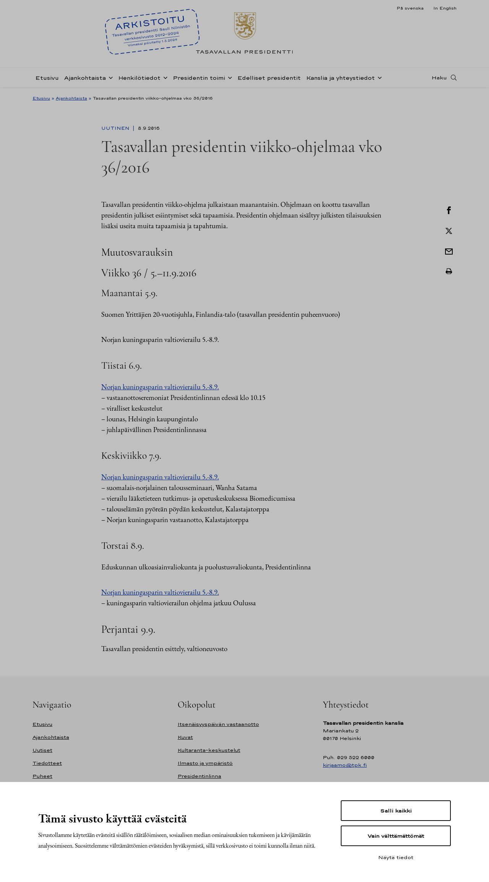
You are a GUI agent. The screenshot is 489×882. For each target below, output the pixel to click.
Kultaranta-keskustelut (209, 750)
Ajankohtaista (85, 77)
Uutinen (116, 128)
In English (445, 8)
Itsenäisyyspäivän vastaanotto (218, 724)
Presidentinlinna (199, 776)
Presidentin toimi (199, 77)
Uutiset (42, 750)
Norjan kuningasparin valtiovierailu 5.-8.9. (160, 387)
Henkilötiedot (139, 77)
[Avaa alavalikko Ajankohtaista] (109, 77)
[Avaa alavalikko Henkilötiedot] (163, 77)
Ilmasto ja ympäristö (205, 763)
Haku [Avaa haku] (439, 77)
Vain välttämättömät (396, 835)
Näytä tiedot (395, 857)
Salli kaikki (395, 810)
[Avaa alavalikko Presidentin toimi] (228, 77)
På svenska (410, 8)
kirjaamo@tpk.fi (345, 765)
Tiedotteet (47, 763)
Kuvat (185, 737)
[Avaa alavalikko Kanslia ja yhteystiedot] (378, 77)
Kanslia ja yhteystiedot (340, 77)
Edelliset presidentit (269, 77)
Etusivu (47, 77)
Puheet (42, 776)
